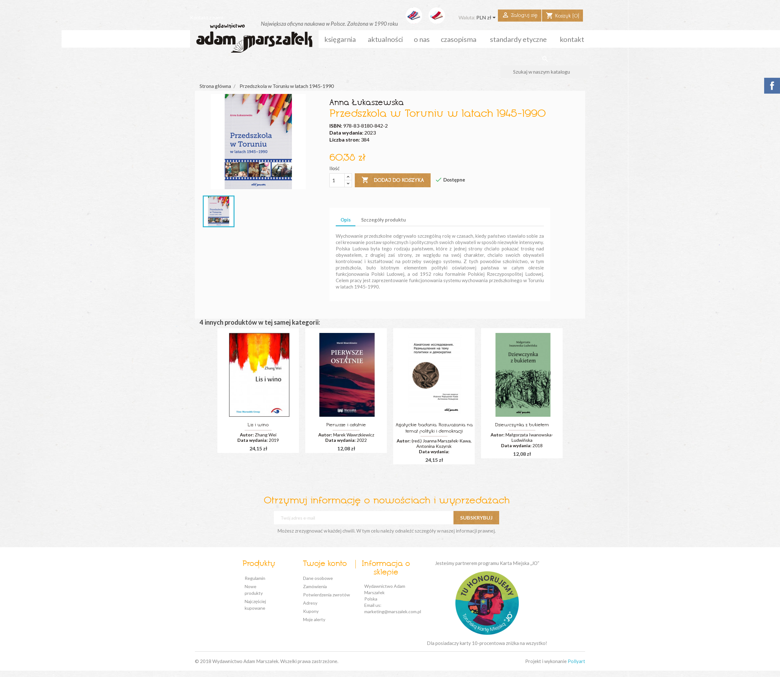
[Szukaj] (545, 71)
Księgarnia (340, 39)
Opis (345, 219)
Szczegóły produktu (383, 219)
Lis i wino (258, 425)
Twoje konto (325, 564)
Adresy (310, 603)
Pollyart (576, 661)
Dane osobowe (318, 578)
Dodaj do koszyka (392, 180)
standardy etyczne (518, 39)
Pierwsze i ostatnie (346, 425)
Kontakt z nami (206, 17)
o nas (422, 39)
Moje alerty (314, 619)
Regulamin (255, 578)
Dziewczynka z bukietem (522, 425)
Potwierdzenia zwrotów (326, 594)
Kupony (311, 611)
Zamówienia (315, 586)
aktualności (385, 39)
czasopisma (458, 39)
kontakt (572, 39)
